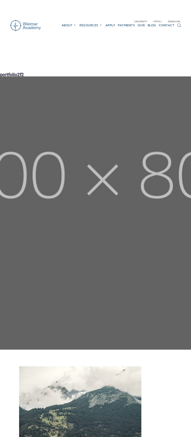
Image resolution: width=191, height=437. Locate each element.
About (67, 25)
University (140, 21)
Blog (152, 25)
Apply (110, 25)
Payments (126, 25)
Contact (167, 25)
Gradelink (174, 21)
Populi (158, 21)
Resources (88, 25)
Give (141, 25)
